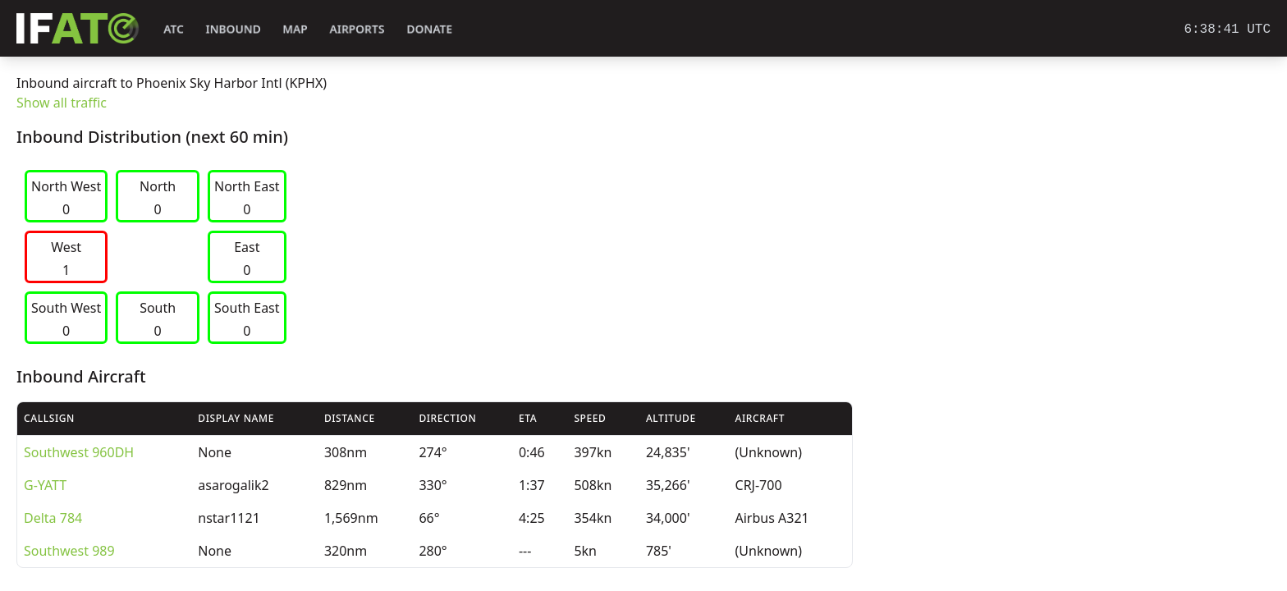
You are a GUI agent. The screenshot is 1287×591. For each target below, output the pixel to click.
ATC (173, 29)
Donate (429, 29)
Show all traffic (61, 103)
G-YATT (45, 485)
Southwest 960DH (79, 452)
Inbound (233, 29)
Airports (357, 29)
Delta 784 (53, 518)
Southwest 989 (69, 551)
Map (295, 29)
